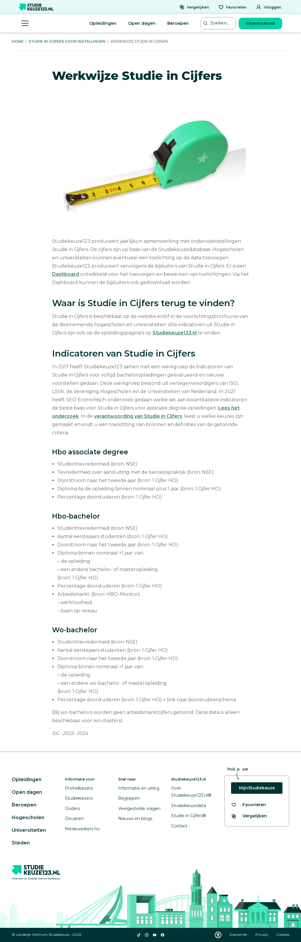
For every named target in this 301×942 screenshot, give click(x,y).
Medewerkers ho (82, 829)
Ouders (72, 808)
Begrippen (129, 798)
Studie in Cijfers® (188, 815)
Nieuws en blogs (135, 818)
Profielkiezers (79, 788)
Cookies (282, 934)
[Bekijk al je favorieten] (248, 805)
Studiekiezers (79, 798)
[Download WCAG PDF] (218, 934)
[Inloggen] (268, 7)
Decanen (74, 818)
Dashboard (65, 274)
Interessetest (260, 23)
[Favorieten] (232, 7)
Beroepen (178, 23)
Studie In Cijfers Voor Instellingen (67, 41)
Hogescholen (28, 817)
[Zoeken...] (218, 23)
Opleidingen (102, 23)
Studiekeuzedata (188, 805)
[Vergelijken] (194, 7)
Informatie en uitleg (138, 788)
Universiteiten (29, 830)
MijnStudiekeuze (257, 788)
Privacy (262, 934)
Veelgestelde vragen (139, 808)
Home (18, 41)
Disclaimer (239, 934)
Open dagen (141, 23)
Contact (179, 826)
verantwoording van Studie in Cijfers (138, 416)
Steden (21, 843)
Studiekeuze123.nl (175, 333)
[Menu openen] (25, 23)
